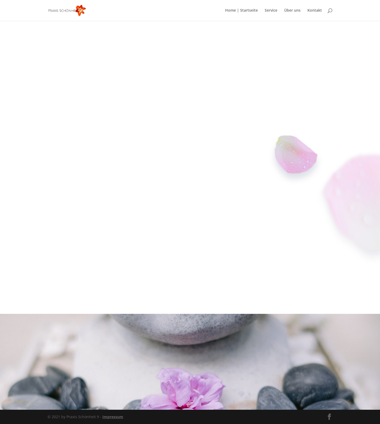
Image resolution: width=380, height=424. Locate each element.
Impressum (112, 416)
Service (271, 11)
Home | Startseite (241, 11)
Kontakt (314, 11)
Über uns (292, 11)
